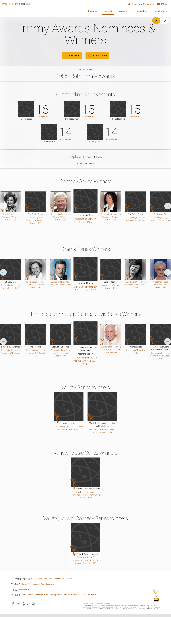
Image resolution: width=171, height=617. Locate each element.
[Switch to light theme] (156, 20)
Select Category (85, 164)
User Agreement (72, 598)
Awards (108, 11)
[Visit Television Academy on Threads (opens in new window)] (23, 607)
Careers (88, 580)
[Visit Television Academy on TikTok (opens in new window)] (28, 607)
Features (92, 11)
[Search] (119, 4)
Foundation (141, 11)
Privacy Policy (30, 598)
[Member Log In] (142, 4)
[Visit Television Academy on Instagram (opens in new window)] (18, 607)
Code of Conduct (118, 598)
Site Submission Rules (95, 598)
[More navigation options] (162, 4)
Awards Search (97, 55)
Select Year (85, 69)
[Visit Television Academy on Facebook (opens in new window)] (13, 607)
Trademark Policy (50, 598)
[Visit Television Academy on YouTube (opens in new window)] (34, 607)
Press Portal (27, 592)
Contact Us (29, 586)
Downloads (71, 55)
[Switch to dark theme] (164, 20)
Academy (123, 11)
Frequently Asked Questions (52, 586)
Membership (160, 11)
